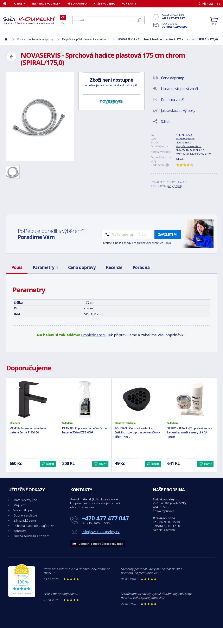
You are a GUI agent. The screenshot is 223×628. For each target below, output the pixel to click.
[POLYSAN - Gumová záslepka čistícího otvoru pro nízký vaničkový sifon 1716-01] (138, 399)
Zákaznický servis (25, 520)
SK (62, 23)
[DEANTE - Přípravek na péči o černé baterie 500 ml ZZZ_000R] (85, 399)
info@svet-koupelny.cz (101, 531)
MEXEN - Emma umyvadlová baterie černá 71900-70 (27, 430)
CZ (63, 17)
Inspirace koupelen (46, 3)
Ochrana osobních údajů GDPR (34, 526)
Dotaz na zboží (172, 99)
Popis (16, 267)
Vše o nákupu (77, 3)
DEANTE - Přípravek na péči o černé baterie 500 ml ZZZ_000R (84, 430)
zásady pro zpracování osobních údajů (146, 243)
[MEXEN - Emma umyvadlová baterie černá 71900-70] (32, 399)
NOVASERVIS (184, 142)
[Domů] (7, 3)
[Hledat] (108, 20)
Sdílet (165, 121)
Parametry (45, 267)
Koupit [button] (50, 463)
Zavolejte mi (167, 234)
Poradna (141, 267)
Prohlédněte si (93, 334)
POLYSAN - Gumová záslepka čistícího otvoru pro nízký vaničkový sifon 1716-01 (137, 432)
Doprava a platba (25, 515)
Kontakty (129, 3)
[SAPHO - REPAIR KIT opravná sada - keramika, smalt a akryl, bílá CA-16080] (190, 399)
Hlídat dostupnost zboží (179, 88)
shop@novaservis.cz (189, 146)
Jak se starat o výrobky (178, 110)
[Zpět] (11, 57)
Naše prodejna (104, 3)
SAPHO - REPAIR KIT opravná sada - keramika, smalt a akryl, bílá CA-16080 (189, 432)
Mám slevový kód (25, 500)
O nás (18, 3)
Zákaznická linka (174, 16)
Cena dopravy (82, 267)
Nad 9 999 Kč (174, 25)
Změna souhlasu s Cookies (31, 536)
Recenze (114, 267)
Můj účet (19, 505)
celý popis (174, 186)
